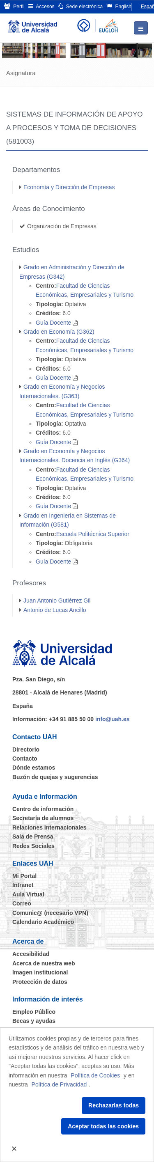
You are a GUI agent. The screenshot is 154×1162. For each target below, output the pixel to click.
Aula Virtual (28, 894)
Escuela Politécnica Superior (92, 534)
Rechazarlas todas (113, 1105)
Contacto (24, 758)
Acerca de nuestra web (43, 963)
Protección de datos (39, 982)
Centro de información (43, 809)
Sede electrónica (80, 6)
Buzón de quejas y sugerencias (55, 777)
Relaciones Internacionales (49, 827)
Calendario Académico (43, 922)
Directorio (25, 749)
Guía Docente (53, 322)
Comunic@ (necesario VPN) (50, 913)
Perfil (14, 6)
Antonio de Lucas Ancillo (54, 610)
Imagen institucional (40, 972)
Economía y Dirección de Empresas (69, 187)
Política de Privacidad (59, 1084)
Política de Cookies (95, 1075)
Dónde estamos (33, 767)
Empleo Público (33, 1011)
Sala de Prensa (32, 836)
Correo (21, 903)
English (118, 6)
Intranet (22, 885)
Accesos (41, 6)
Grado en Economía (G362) (58, 331)
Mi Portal (24, 876)
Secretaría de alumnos (43, 818)
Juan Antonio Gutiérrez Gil (56, 600)
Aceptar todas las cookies (103, 1126)
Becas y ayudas (33, 1021)
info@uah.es (112, 719)
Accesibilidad (30, 954)
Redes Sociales (33, 846)
